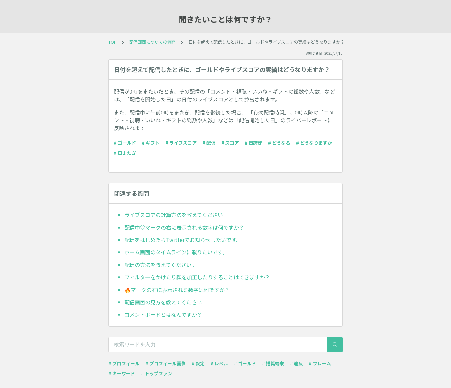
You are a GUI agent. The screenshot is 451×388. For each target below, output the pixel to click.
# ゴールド (125, 143)
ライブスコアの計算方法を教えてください (173, 215)
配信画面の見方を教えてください (163, 302)
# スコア (230, 143)
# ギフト (150, 143)
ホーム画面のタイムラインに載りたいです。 (175, 252)
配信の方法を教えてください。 (160, 265)
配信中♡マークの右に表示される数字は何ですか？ (184, 227)
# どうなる (279, 143)
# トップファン (156, 373)
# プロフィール (124, 363)
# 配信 (208, 143)
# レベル (219, 363)
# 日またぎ (125, 153)
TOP (112, 42)
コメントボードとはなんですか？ (163, 314)
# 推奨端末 (273, 363)
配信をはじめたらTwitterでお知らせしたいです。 (182, 240)
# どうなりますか (314, 143)
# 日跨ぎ (253, 143)
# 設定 (198, 363)
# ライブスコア (181, 143)
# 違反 (296, 363)
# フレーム (320, 363)
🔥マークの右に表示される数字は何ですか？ (177, 290)
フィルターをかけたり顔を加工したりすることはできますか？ (197, 277)
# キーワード (121, 373)
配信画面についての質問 (152, 42)
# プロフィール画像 (165, 363)
